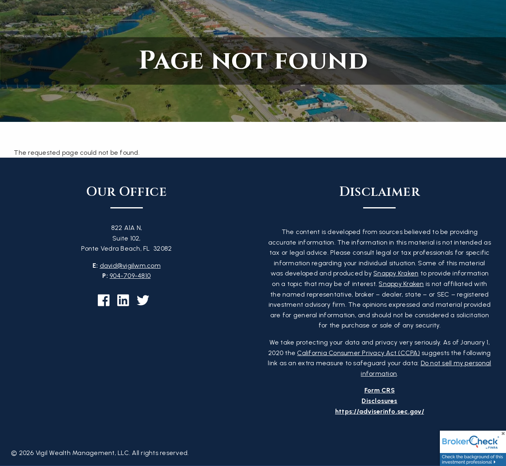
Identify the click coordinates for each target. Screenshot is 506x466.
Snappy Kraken (395, 273)
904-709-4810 (130, 276)
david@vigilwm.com (130, 265)
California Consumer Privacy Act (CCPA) (358, 353)
